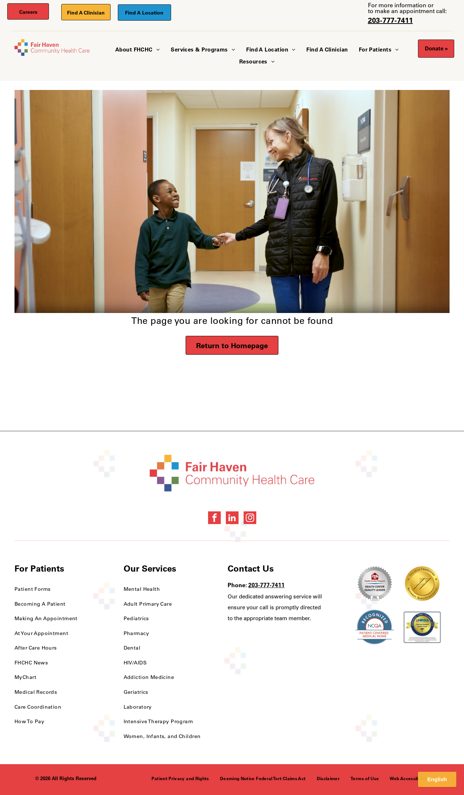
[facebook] (214, 518)
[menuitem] (137, 50)
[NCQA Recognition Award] (375, 627)
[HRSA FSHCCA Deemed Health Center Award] (422, 627)
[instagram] (250, 518)
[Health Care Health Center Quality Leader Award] (375, 583)
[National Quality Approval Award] (422, 583)
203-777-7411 (390, 20)
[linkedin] (232, 518)
